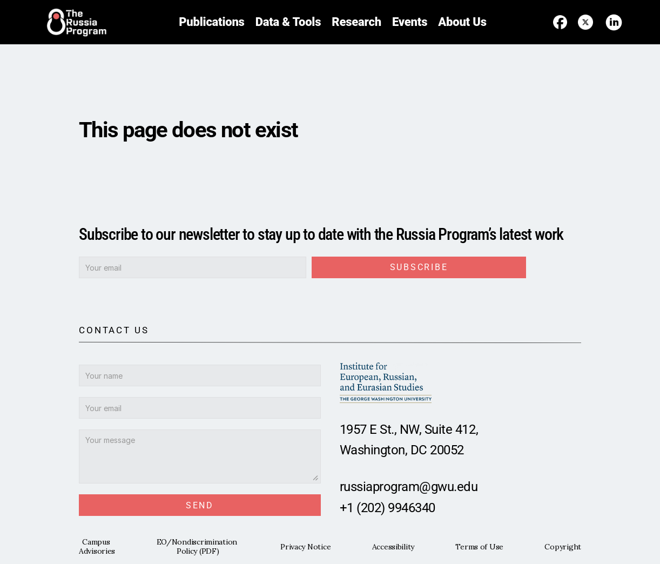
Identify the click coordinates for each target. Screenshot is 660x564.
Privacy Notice (305, 547)
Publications (211, 22)
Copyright (562, 547)
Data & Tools (288, 22)
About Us (462, 22)
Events (409, 22)
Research (356, 22)
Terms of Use (479, 547)
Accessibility (393, 547)
